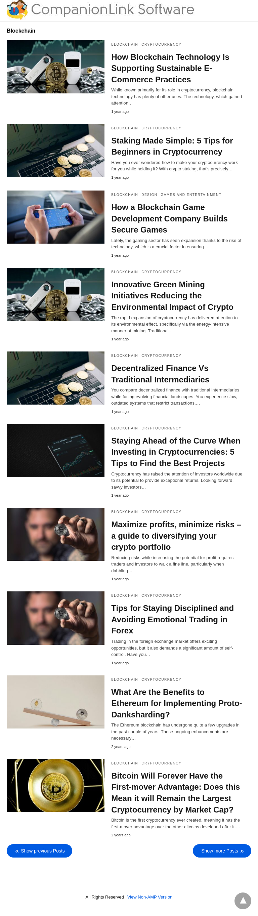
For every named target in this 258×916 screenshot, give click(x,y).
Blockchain (124, 44)
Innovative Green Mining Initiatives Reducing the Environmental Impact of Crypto (172, 295)
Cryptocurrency (161, 44)
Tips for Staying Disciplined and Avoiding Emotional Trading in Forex (172, 619)
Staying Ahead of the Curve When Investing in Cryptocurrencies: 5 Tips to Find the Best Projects (175, 452)
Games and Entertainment (191, 195)
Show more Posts (219, 850)
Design (149, 195)
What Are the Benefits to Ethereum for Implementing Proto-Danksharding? (176, 703)
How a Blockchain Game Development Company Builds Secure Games (169, 218)
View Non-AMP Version (150, 897)
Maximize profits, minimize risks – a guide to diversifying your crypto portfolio (176, 535)
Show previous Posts (43, 850)
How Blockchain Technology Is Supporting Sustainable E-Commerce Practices (170, 68)
